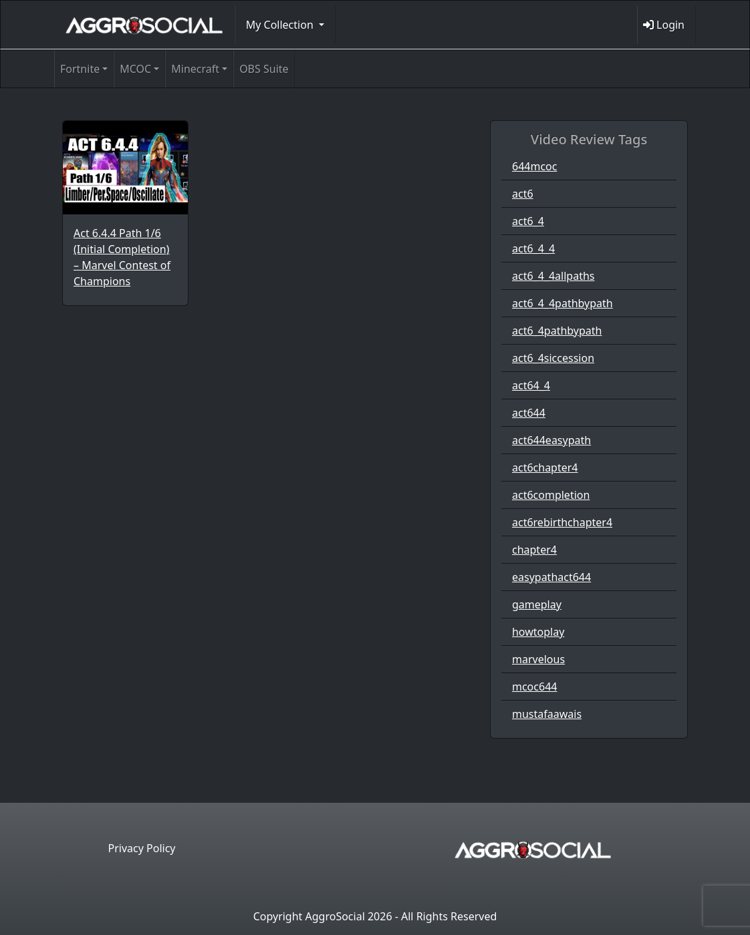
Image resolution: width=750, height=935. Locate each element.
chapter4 (534, 549)
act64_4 (531, 385)
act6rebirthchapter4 (562, 522)
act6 (522, 193)
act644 (528, 412)
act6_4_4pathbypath (562, 303)
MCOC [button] (135, 68)
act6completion (551, 495)
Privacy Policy (142, 848)
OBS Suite (263, 68)
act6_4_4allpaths (553, 275)
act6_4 (528, 221)
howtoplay (538, 631)
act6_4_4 (533, 248)
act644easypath (551, 440)
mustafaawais (547, 714)
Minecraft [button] (195, 68)
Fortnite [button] (80, 68)
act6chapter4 (545, 467)
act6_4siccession (553, 358)
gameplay (536, 604)
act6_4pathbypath (557, 330)
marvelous (538, 659)
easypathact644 (551, 577)
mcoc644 (534, 686)
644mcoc (534, 166)
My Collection (281, 24)
